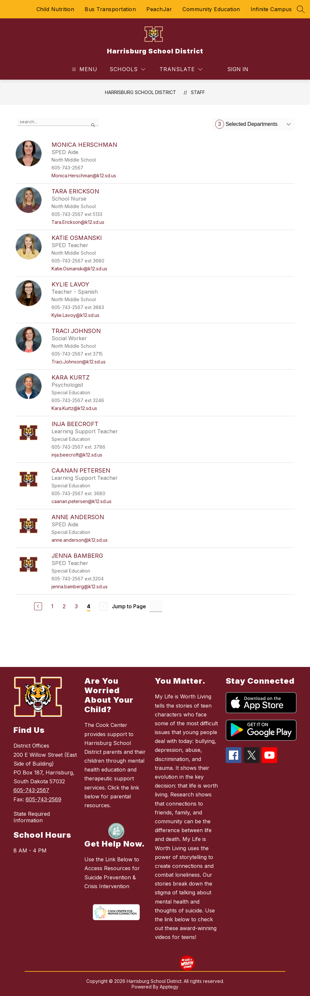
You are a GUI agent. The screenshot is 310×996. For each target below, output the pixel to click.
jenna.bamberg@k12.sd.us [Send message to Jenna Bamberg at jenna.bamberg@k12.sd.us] (80, 586)
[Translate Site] (181, 69)
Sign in (233, 69)
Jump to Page (129, 606)
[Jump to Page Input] (155, 606)
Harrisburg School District (140, 92)
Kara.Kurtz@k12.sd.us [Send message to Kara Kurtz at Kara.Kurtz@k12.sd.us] (74, 408)
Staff (198, 92)
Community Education (211, 9)
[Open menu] (83, 69)
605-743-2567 (31, 790)
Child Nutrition (55, 9)
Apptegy (169, 986)
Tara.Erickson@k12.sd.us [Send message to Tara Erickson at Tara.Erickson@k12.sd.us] (78, 222)
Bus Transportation (110, 9)
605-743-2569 (43, 799)
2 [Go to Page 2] (64, 606)
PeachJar (159, 9)
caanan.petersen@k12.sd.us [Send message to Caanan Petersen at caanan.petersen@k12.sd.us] (82, 501)
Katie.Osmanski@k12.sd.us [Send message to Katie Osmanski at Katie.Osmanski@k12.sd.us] (79, 268)
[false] (58, 122)
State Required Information (31, 817)
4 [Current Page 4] (88, 606)
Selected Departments (246, 124)
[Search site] (301, 9)
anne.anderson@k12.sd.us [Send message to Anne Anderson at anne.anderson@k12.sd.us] (80, 540)
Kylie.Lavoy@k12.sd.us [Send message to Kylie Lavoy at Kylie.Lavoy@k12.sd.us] (75, 315)
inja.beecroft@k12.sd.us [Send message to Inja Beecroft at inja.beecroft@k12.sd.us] (77, 455)
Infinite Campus (271, 9)
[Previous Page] (38, 606)
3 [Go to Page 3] (76, 606)
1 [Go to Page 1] (52, 606)
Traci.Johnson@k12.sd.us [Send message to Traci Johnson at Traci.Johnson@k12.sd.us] (79, 361)
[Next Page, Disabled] (103, 606)
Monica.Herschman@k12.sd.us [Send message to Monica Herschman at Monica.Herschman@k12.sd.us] (84, 175)
